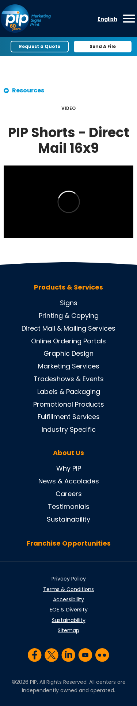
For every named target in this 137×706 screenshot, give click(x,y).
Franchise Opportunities (69, 543)
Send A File (103, 46)
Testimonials (69, 506)
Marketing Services (68, 366)
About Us (68, 453)
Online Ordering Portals (68, 341)
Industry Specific (69, 429)
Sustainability (68, 519)
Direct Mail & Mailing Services (68, 328)
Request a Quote (39, 46)
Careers (69, 493)
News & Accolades (68, 481)
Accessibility (68, 599)
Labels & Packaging (68, 391)
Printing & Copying (69, 315)
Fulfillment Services (69, 416)
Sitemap (68, 630)
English (107, 19)
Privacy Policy (69, 578)
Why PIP (68, 468)
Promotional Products (68, 404)
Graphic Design (68, 353)
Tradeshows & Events (69, 378)
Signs (68, 302)
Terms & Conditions (68, 589)
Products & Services (68, 287)
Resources (28, 90)
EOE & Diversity (69, 609)
